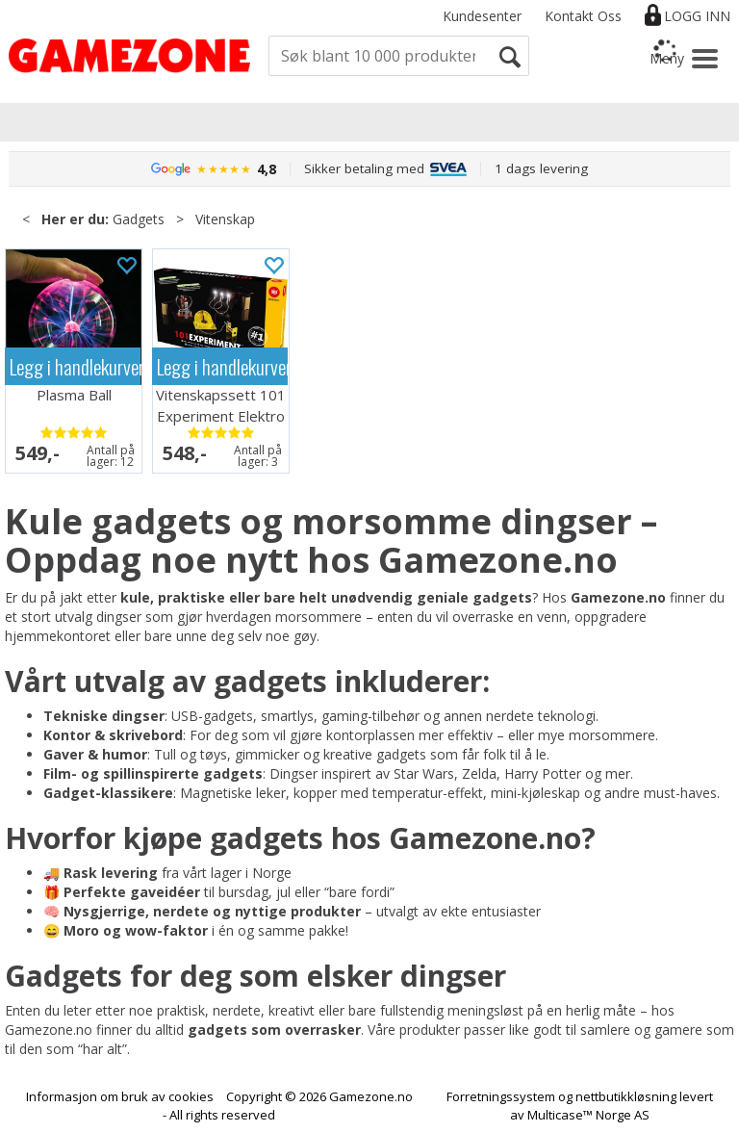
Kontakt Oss (583, 16)
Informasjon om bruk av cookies (120, 1096)
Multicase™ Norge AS (588, 1114)
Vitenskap (225, 219)
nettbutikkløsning (625, 1096)
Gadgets (139, 219)
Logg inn (697, 16)
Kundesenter (482, 16)
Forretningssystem (500, 1096)
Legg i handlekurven (75, 366)
